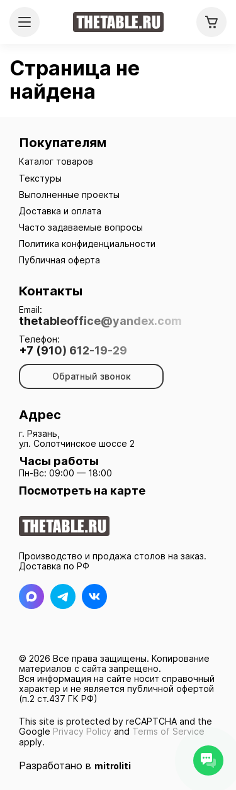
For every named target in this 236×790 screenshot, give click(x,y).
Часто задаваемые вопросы (81, 227)
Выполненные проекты (69, 194)
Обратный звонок (91, 376)
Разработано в (75, 765)
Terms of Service (168, 731)
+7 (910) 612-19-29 (73, 350)
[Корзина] (211, 22)
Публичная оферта (59, 260)
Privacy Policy (82, 731)
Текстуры (40, 178)
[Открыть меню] (24, 22)
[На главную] (118, 22)
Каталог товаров (56, 161)
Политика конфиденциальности (87, 243)
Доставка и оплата (60, 211)
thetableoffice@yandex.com (100, 321)
